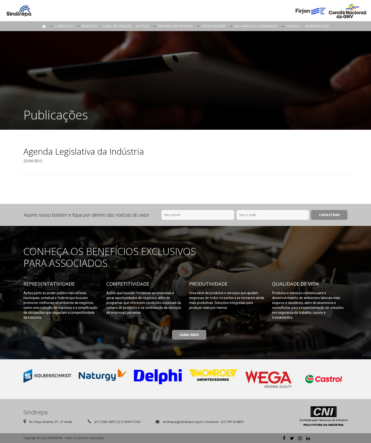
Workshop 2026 (317, 26)
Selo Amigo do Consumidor (255, 26)
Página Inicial (44, 26)
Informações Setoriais (175, 26)
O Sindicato (64, 26)
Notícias (142, 26)
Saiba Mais (189, 334)
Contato (293, 26)
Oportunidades (213, 26)
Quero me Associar (116, 26)
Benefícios (90, 26)
